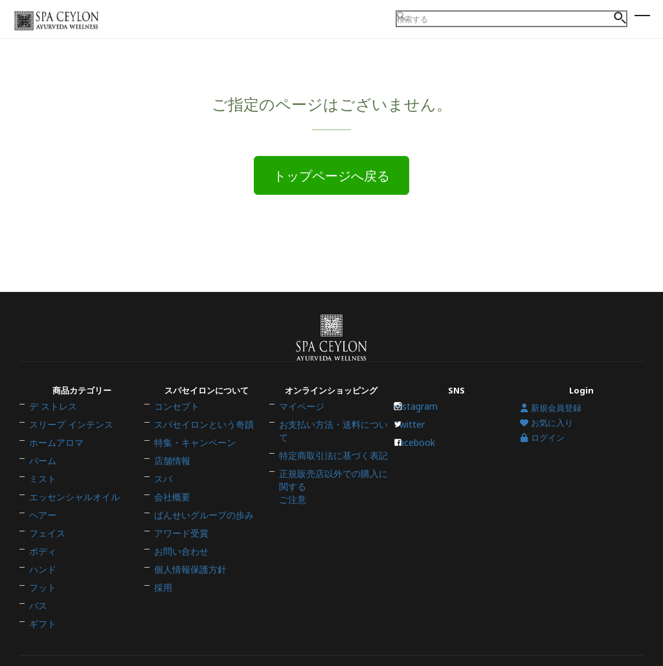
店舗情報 (171, 464)
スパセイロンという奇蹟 (200, 437)
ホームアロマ (54, 450)
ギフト (41, 586)
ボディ (41, 532)
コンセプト (175, 423)
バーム (41, 464)
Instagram (420, 423)
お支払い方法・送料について (333, 437)
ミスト (41, 477)
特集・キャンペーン (192, 450)
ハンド (41, 545)
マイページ (300, 423)
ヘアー (41, 505)
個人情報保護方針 (187, 545)
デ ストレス (51, 423)
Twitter (414, 437)
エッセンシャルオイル (71, 491)
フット (41, 559)
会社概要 (171, 491)
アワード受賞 (179, 518)
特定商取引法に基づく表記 (329, 450)
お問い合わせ (179, 532)
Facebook (419, 450)
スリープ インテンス (68, 437)
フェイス (46, 518)
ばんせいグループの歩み (200, 505)
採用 (162, 559)
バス (37, 573)
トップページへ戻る (331, 176)
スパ (162, 477)
